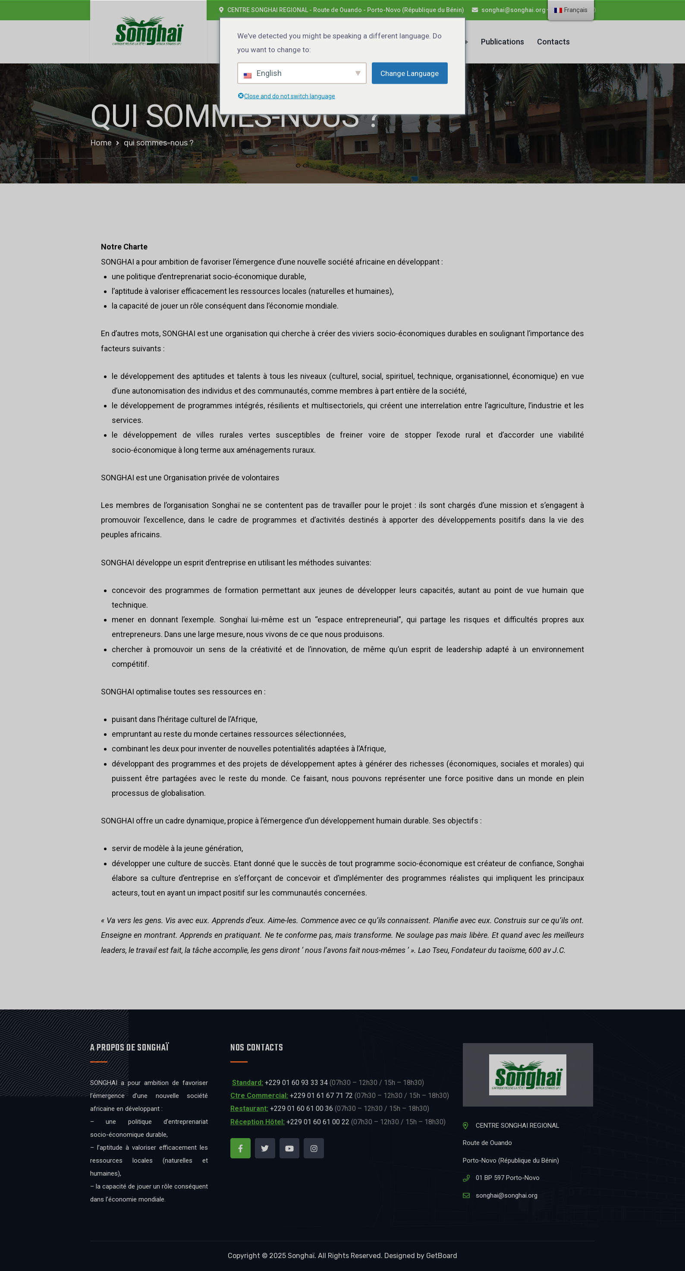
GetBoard (441, 1256)
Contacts (553, 41)
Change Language (409, 73)
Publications (502, 41)
